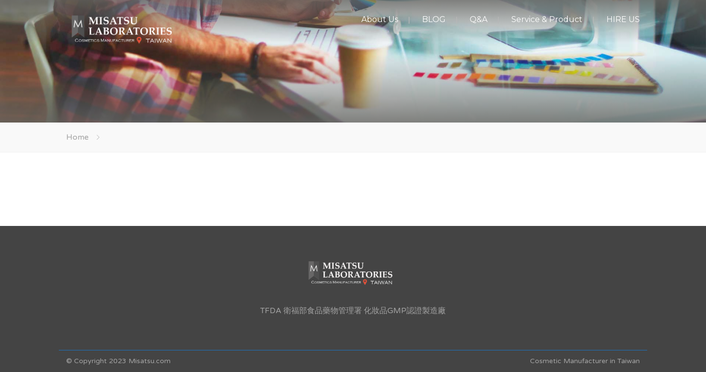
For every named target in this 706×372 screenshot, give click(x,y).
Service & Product (546, 19)
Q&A (478, 19)
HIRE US (623, 19)
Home (77, 137)
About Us (379, 19)
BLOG (434, 19)
